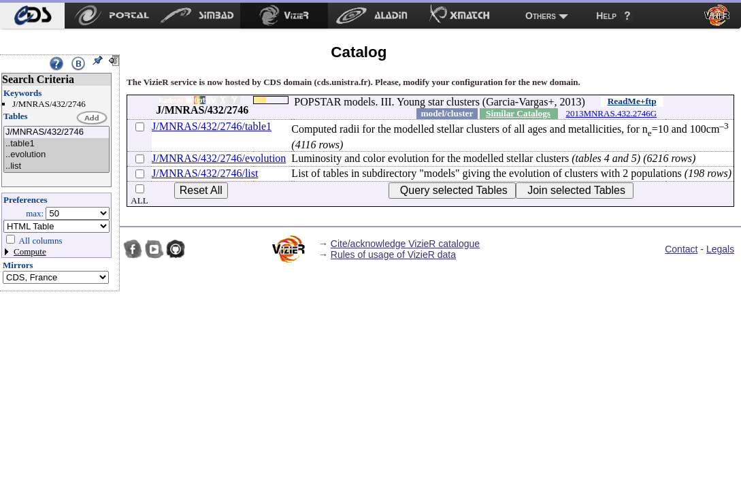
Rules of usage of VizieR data (393, 254)
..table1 (56, 144)
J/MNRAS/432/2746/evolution (219, 158)
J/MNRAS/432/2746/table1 (211, 126)
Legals (720, 249)
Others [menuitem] (540, 15)
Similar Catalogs (518, 113)
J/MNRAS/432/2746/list (205, 173)
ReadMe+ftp (632, 101)
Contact (681, 249)
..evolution (56, 155)
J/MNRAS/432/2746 (56, 132)
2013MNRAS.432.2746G (611, 113)
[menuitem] (32, 16)
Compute (30, 251)
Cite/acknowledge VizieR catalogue (405, 243)
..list (56, 166)
